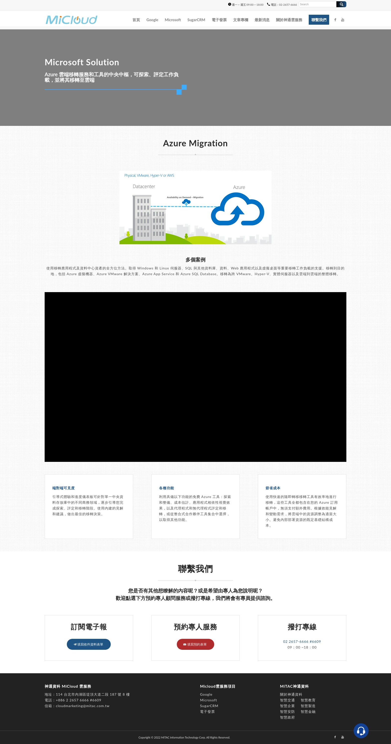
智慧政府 (287, 717)
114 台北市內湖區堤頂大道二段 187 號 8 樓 (93, 694)
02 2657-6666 (296, 641)
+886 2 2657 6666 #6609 (78, 700)
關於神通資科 (291, 694)
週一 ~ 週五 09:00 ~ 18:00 (246, 4)
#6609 (315, 641)
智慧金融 (308, 711)
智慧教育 (308, 700)
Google (206, 694)
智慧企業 (287, 706)
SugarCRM (209, 706)
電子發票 (207, 711)
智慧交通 (288, 700)
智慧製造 (308, 706)
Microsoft (208, 700)
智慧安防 (287, 711)
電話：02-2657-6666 (282, 4)
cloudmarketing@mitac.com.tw (83, 706)
